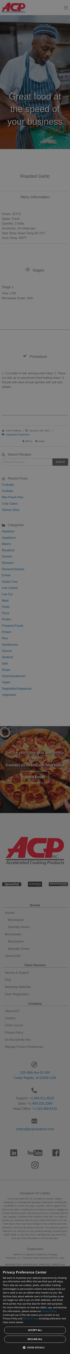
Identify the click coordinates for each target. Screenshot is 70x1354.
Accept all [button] (35, 1330)
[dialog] (35, 1310)
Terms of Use (30, 1318)
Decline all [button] (35, 1339)
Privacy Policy (49, 1311)
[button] (35, 1347)
